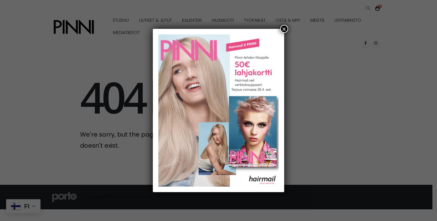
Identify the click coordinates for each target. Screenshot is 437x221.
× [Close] (284, 29)
